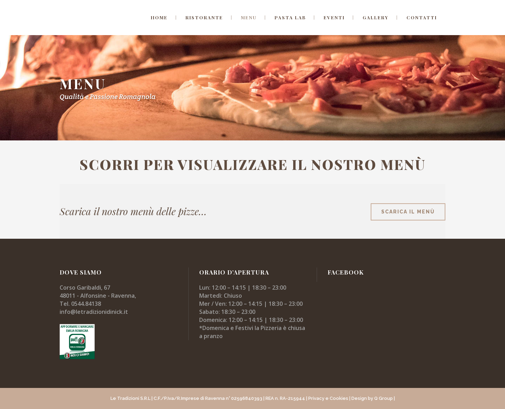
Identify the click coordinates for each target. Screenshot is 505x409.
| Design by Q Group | (372, 398)
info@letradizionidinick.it (94, 312)
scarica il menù (408, 212)
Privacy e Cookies (328, 398)
